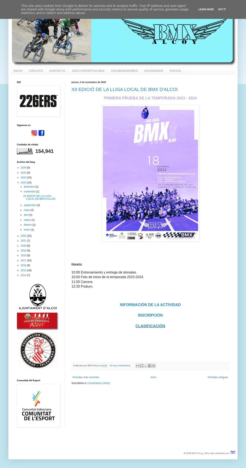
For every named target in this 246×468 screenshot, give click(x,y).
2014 (24, 275)
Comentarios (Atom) (98, 383)
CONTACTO (57, 70)
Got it (222, 9)
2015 (24, 270)
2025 (24, 172)
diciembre (29, 186)
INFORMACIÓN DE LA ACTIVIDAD (150, 305)
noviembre (30, 191)
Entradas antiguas (218, 377)
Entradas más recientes (86, 377)
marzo (28, 219)
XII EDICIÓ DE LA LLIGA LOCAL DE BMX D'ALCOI (124, 89)
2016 (24, 265)
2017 (24, 260)
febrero (28, 224)
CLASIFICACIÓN (150, 326)
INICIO (17, 70)
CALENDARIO (153, 70)
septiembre (30, 205)
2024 (24, 177)
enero (27, 229)
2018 (24, 255)
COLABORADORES (124, 70)
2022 (24, 235)
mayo (27, 210)
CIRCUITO (36, 70)
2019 (24, 250)
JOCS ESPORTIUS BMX (88, 70)
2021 (24, 240)
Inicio (153, 377)
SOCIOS (175, 70)
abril (26, 214)
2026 (24, 167)
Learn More (206, 9)
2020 (24, 245)
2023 (24, 182)
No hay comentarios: (120, 365)
